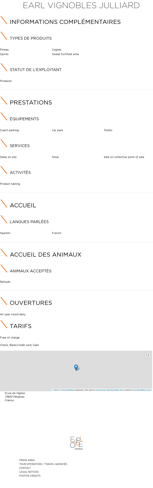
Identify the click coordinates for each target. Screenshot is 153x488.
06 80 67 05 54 (74, 407)
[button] (147, 355)
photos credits (30, 476)
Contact (25, 468)
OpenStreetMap (67, 390)
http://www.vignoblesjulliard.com (83, 415)
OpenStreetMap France (142, 390)
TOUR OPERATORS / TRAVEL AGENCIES (43, 464)
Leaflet (55, 390)
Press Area (27, 460)
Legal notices (29, 472)
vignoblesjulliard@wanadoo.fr (81, 411)
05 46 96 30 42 (95, 407)
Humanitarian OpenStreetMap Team (109, 390)
